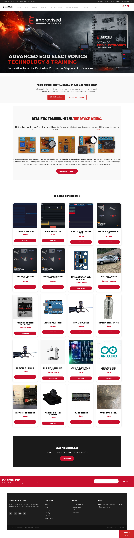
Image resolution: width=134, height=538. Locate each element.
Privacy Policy (108, 530)
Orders (100, 1)
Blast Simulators (76, 510)
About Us (48, 507)
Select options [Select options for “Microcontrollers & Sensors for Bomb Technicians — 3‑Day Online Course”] (80, 289)
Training (44, 7)
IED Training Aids (77, 507)
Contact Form (104, 510)
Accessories (75, 515)
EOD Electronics (77, 512)
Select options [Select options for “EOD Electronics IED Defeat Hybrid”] (108, 287)
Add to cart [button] (25, 241)
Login (96, 7)
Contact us (126, 534)
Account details (126, 1)
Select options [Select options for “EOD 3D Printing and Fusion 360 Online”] (53, 380)
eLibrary (47, 515)
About (19, 7)
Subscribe (125, 484)
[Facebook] (10, 516)
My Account (49, 521)
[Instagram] (15, 516)
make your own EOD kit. (92, 130)
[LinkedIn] (24, 516)
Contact (85, 7)
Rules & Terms (115, 1)
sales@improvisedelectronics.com (110, 507)
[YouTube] (20, 516)
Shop (26, 7)
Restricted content (72, 7)
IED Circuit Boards (56, 7)
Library (107, 1)
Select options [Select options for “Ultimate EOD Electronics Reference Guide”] (25, 334)
